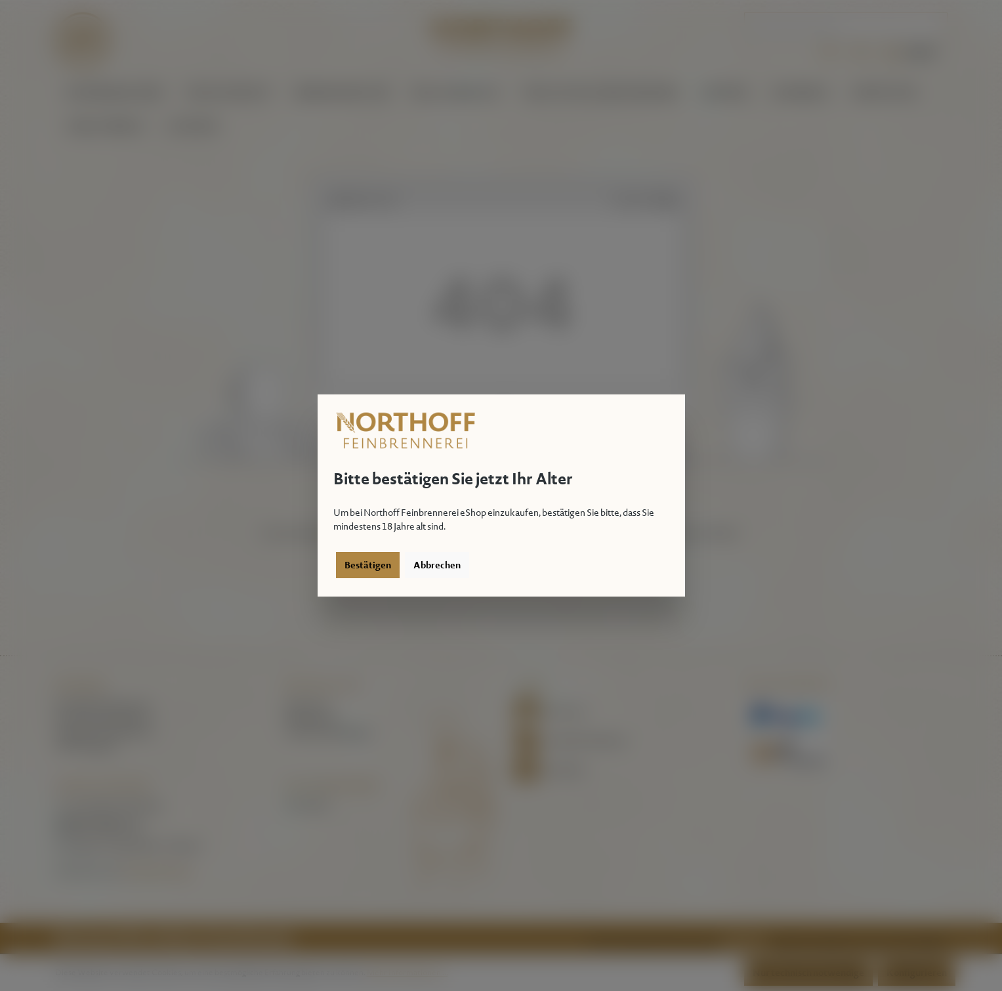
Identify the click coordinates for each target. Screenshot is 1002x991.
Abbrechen (437, 565)
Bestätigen (367, 565)
